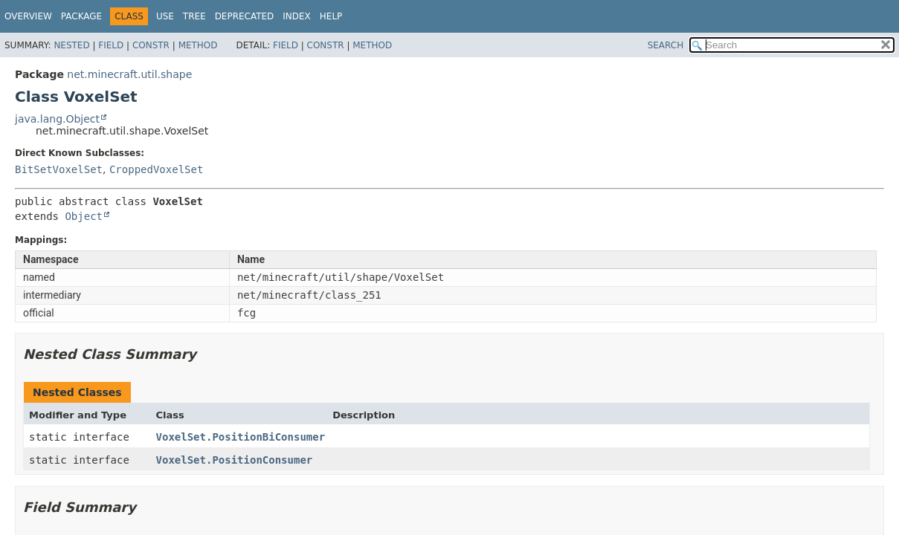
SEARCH (666, 45)
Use (165, 16)
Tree (194, 16)
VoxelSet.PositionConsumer (234, 460)
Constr (151, 45)
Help (331, 16)
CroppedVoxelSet (156, 169)
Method (198, 45)
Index (297, 16)
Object (84, 216)
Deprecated (244, 16)
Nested (71, 45)
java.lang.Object (57, 119)
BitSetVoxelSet (59, 169)
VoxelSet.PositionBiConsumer (241, 437)
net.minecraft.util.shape (129, 74)
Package (81, 16)
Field (110, 45)
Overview (28, 16)
